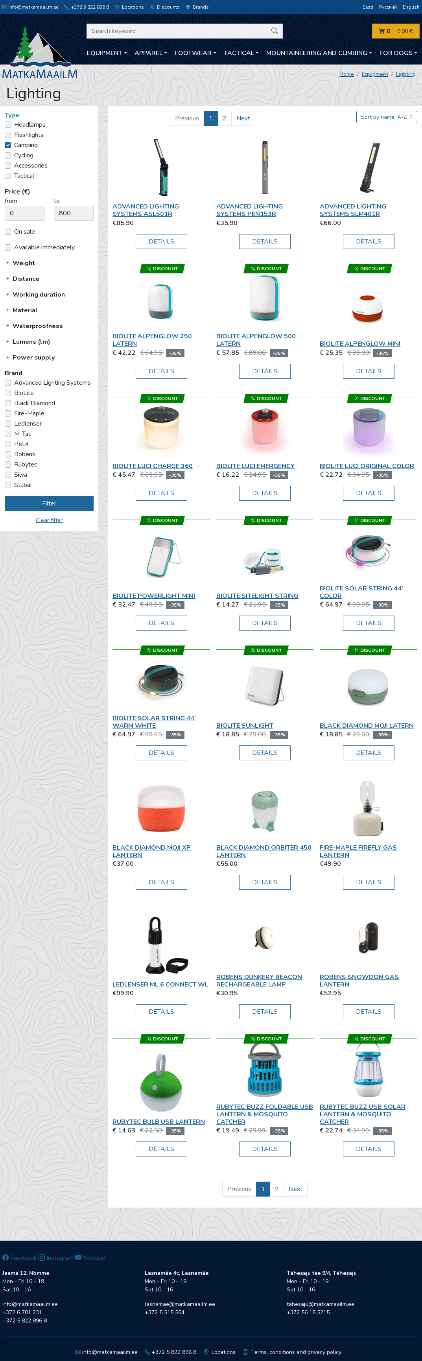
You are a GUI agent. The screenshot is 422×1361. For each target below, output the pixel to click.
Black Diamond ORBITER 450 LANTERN (263, 851)
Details (161, 241)
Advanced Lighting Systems (52, 382)
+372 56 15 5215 (308, 1312)
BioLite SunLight (244, 725)
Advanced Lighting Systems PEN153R (249, 210)
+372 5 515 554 (164, 1312)
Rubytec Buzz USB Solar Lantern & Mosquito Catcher (362, 1114)
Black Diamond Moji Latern (367, 725)
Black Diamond (34, 403)
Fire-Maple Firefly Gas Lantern (358, 851)
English (411, 7)
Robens (24, 454)
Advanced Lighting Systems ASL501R (145, 210)
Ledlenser (28, 423)
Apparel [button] (148, 53)
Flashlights (29, 135)
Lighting (406, 74)
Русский (388, 7)
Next (243, 118)
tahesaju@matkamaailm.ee (320, 1304)
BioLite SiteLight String (257, 596)
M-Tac (22, 434)
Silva (20, 474)
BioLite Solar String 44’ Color (361, 592)
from (11, 201)
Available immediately (44, 247)
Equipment (375, 74)
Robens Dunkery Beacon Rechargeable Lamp (259, 981)
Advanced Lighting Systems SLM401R (353, 210)
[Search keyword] (185, 31)
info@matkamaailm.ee (30, 7)
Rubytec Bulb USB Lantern (158, 1122)
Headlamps (30, 124)
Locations (129, 7)
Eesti (368, 7)
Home (346, 74)
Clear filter (49, 520)
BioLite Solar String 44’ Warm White (154, 722)
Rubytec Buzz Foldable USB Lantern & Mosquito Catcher (264, 1114)
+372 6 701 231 (22, 1312)
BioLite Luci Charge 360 (152, 466)
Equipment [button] (104, 53)
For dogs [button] (396, 53)
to (57, 201)
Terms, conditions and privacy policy (292, 1352)
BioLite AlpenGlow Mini (360, 343)
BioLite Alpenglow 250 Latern (152, 340)
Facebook (19, 1258)
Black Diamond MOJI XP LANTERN (151, 851)
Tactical (24, 176)
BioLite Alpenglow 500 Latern (256, 340)
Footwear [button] (193, 53)
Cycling (23, 155)
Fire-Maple (29, 413)
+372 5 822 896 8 (86, 7)
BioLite (24, 393)
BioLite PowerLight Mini (153, 596)
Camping (26, 145)
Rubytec (25, 464)
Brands (197, 7)
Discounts (165, 7)
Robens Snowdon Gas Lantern (359, 981)
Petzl (21, 444)
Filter (49, 503)
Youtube (90, 1258)
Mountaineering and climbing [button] (316, 53)
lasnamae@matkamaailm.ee (180, 1304)
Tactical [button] (239, 53)
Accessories (31, 165)
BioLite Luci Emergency (255, 466)
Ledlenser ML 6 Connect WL (160, 984)
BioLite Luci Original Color (367, 466)
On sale (24, 231)
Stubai (22, 485)
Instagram (56, 1258)
